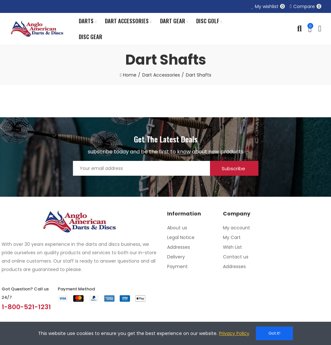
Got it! (274, 333)
